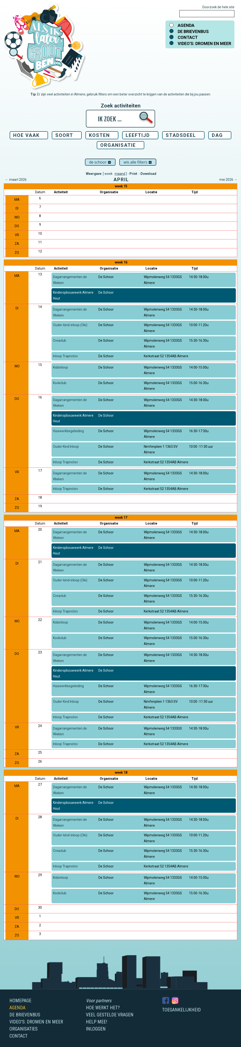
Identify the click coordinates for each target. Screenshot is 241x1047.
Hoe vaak (26, 135)
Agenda (186, 25)
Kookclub (59, 383)
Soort (64, 135)
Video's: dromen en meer (204, 43)
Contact (188, 37)
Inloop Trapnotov (65, 356)
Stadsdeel (181, 135)
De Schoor (100, 162)
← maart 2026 (16, 179)
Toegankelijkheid (181, 1010)
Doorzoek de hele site (218, 7)
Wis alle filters (138, 162)
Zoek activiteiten (121, 106)
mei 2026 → (228, 179)
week (108, 174)
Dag (217, 135)
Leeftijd (138, 135)
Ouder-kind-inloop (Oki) (70, 325)
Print (133, 174)
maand (120, 174)
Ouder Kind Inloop (66, 446)
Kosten (99, 135)
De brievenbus (193, 31)
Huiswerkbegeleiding (68, 431)
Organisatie (118, 145)
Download (148, 174)
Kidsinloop (60, 367)
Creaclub (59, 340)
